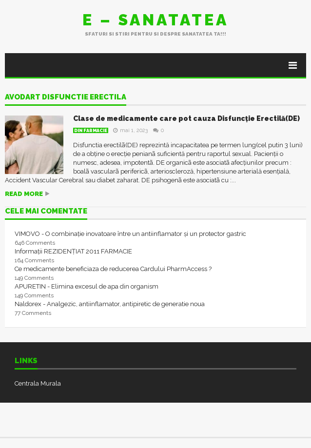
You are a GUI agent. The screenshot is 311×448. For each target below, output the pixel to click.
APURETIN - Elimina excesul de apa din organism (86, 286)
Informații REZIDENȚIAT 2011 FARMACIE (73, 251)
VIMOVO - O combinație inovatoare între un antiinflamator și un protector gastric (130, 233)
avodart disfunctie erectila (65, 97)
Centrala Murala (38, 383)
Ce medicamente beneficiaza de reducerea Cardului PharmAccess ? (113, 269)
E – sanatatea (155, 20)
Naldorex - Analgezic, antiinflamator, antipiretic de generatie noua (110, 304)
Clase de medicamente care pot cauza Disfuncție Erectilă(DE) (186, 118)
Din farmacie (90, 130)
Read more (24, 194)
